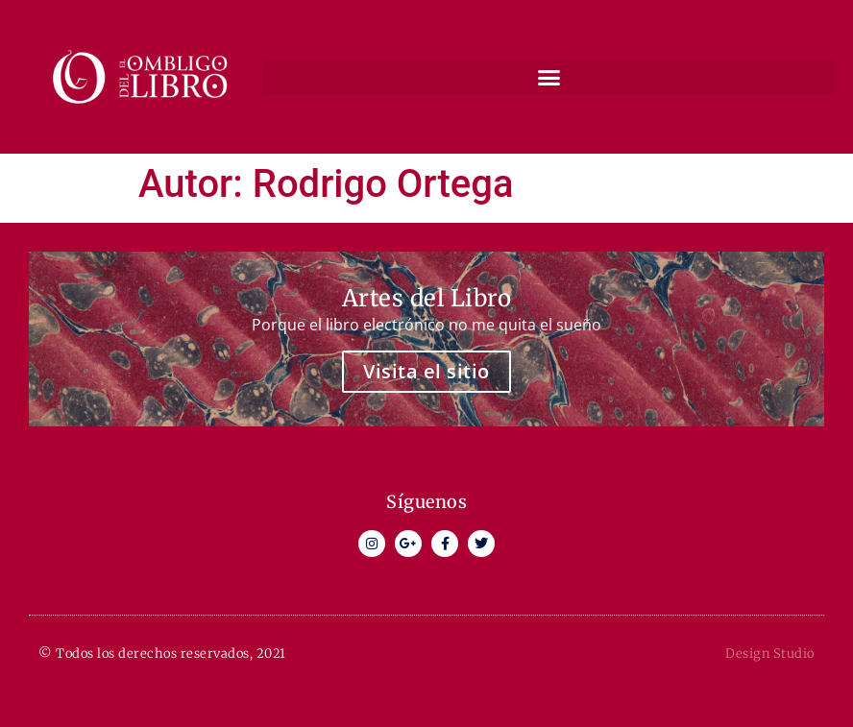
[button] (548, 77)
